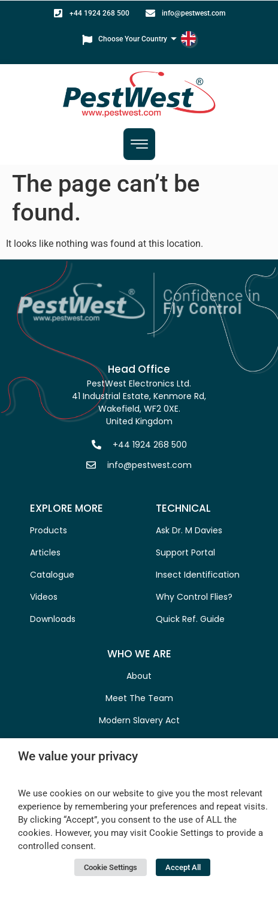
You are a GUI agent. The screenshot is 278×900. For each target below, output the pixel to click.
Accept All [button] (183, 867)
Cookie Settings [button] (110, 867)
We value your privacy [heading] (78, 756)
